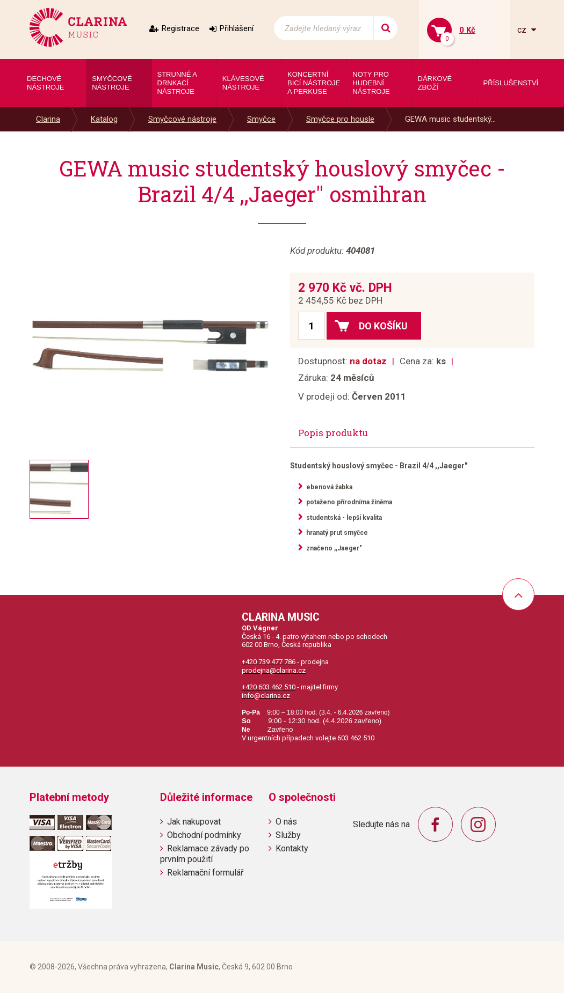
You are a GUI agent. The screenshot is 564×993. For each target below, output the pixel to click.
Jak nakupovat (194, 822)
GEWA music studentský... (450, 119)
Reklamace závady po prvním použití (204, 853)
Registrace (180, 28)
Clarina (48, 119)
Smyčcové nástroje (182, 119)
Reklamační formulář (205, 872)
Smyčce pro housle (340, 119)
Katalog (104, 119)
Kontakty (292, 848)
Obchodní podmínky (204, 835)
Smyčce (261, 119)
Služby (288, 835)
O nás (286, 822)
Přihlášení (237, 28)
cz (523, 30)
